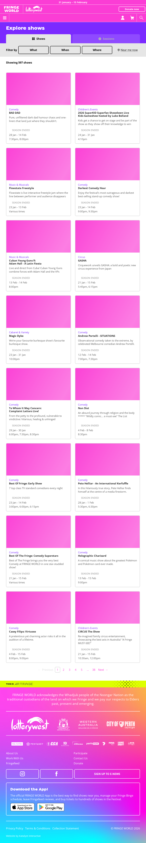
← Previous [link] (45, 670)
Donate (78, 763)
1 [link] (57, 670)
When (65, 50)
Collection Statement (65, 828)
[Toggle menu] (4, 18)
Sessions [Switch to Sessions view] (108, 39)
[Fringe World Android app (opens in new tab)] (50, 807)
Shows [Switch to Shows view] (40, 39)
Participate (80, 753)
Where (97, 50)
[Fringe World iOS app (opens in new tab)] (22, 807)
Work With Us (14, 758)
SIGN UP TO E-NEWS (107, 774)
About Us (12, 753)
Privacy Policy (14, 828)
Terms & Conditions (37, 828)
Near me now (127, 50)
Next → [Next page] (103, 670)
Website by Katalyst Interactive (23, 835)
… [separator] (88, 670)
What (33, 50)
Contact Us (81, 758)
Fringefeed (12, 763)
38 (93, 670)
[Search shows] (141, 18)
